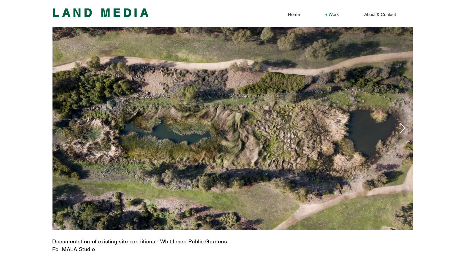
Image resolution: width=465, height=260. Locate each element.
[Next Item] (402, 128)
